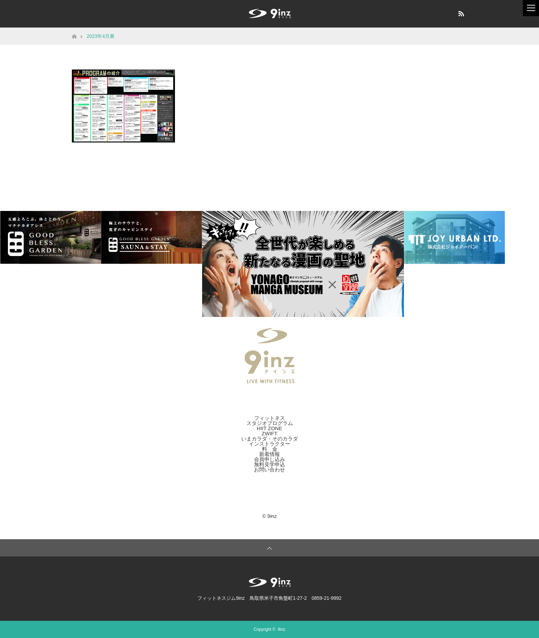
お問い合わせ (269, 469)
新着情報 (269, 454)
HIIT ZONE (269, 428)
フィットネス (269, 418)
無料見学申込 (269, 464)
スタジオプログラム (269, 423)
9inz (281, 629)
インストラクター (269, 444)
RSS (460, 12)
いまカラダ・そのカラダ (269, 439)
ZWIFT (269, 433)
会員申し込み (269, 459)
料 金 (269, 449)
